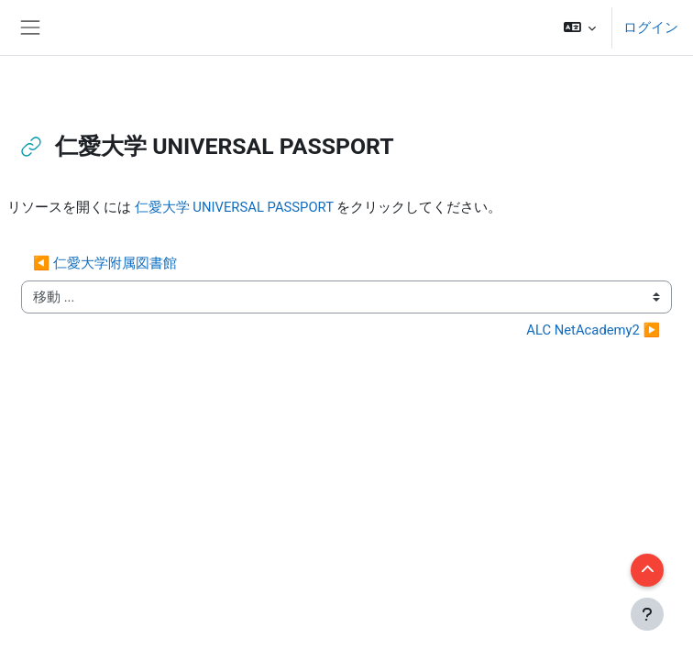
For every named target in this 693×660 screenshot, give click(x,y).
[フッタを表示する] (647, 614)
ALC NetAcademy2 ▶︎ (593, 330)
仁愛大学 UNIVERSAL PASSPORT (234, 207)
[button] (580, 27)
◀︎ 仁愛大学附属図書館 (105, 263)
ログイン (650, 27)
